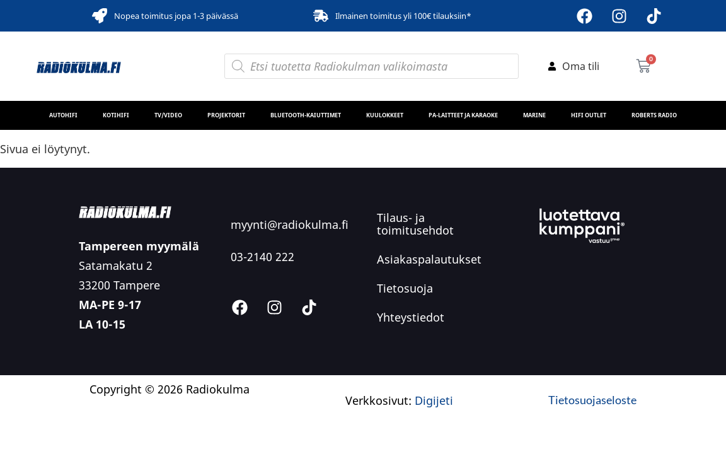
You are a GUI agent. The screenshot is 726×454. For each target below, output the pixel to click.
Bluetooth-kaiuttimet (305, 115)
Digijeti (434, 400)
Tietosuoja (405, 288)
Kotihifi (116, 115)
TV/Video (168, 115)
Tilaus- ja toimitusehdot (415, 224)
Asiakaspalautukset (429, 259)
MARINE (534, 115)
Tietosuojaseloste (592, 400)
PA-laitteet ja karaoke (463, 115)
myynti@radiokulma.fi (290, 224)
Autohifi (63, 115)
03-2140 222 (262, 256)
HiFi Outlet (588, 115)
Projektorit (226, 115)
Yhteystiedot (410, 317)
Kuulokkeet (384, 115)
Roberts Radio (654, 115)
